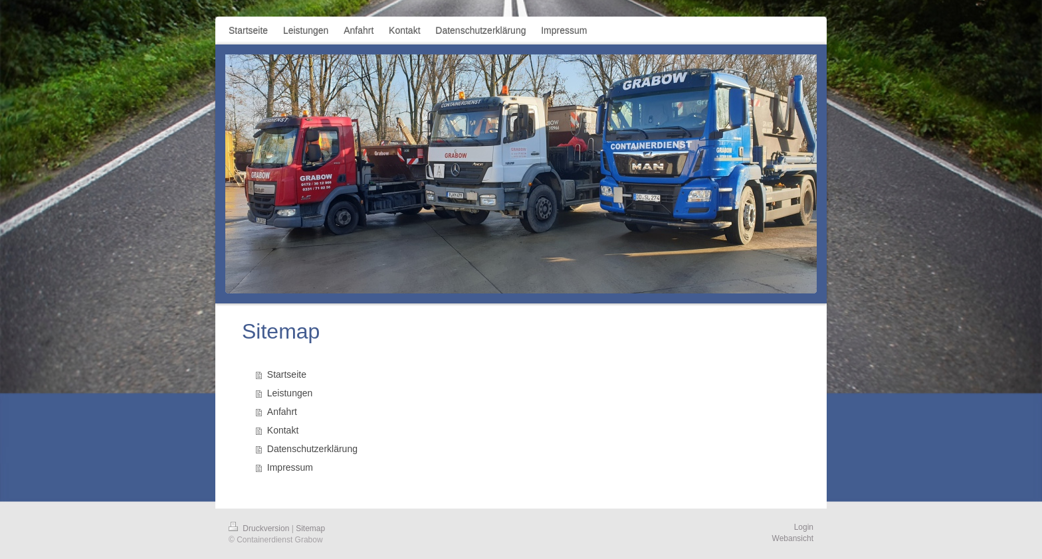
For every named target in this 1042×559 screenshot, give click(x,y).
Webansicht (792, 538)
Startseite (286, 374)
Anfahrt (282, 411)
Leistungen (290, 393)
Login (803, 527)
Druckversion (260, 528)
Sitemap (310, 528)
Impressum (290, 467)
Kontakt (282, 430)
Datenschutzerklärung (312, 448)
